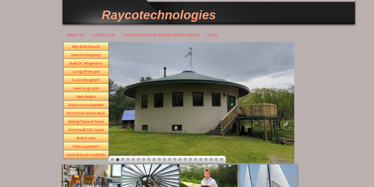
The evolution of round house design (161, 34)
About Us (75, 34)
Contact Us (103, 34)
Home (212, 34)
